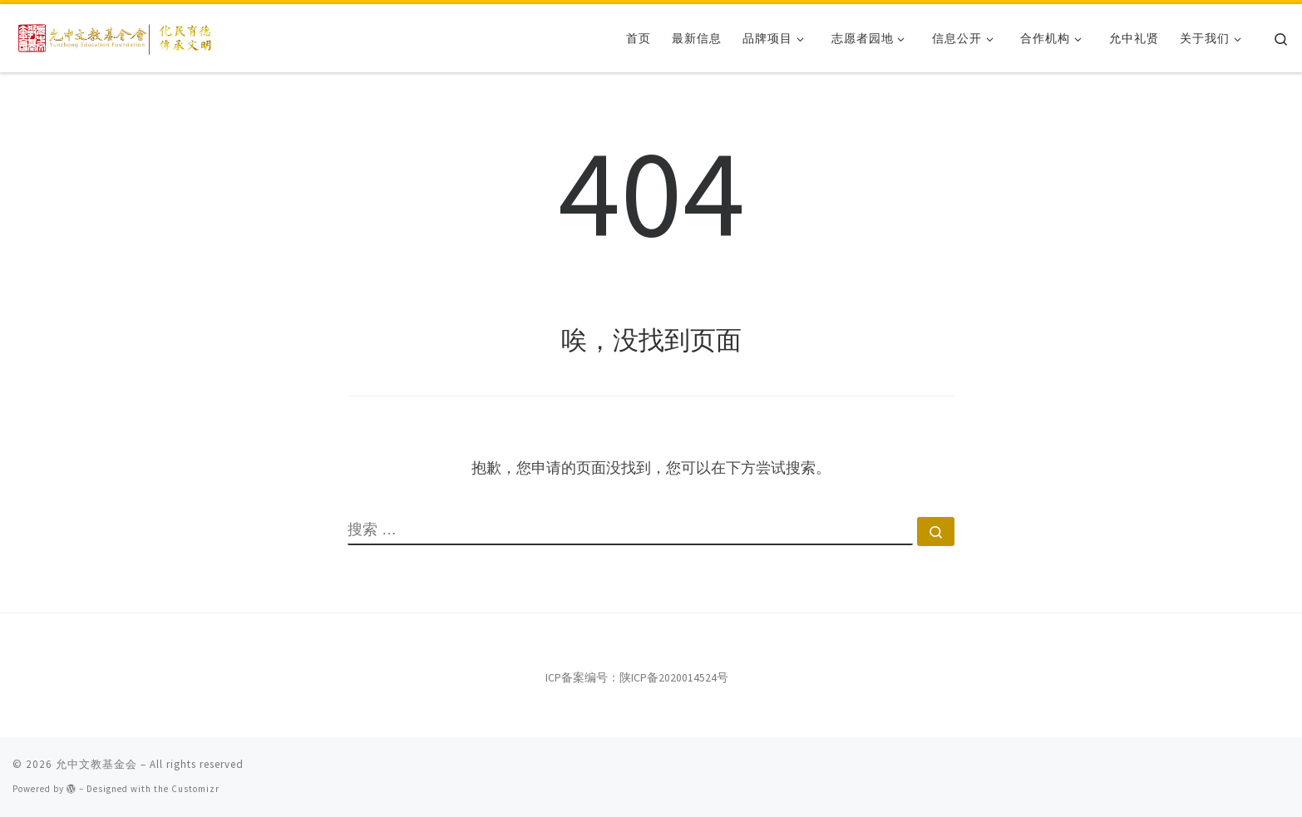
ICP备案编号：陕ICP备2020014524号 (636, 678)
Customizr (195, 789)
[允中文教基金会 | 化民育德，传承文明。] (116, 35)
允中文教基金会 (96, 764)
